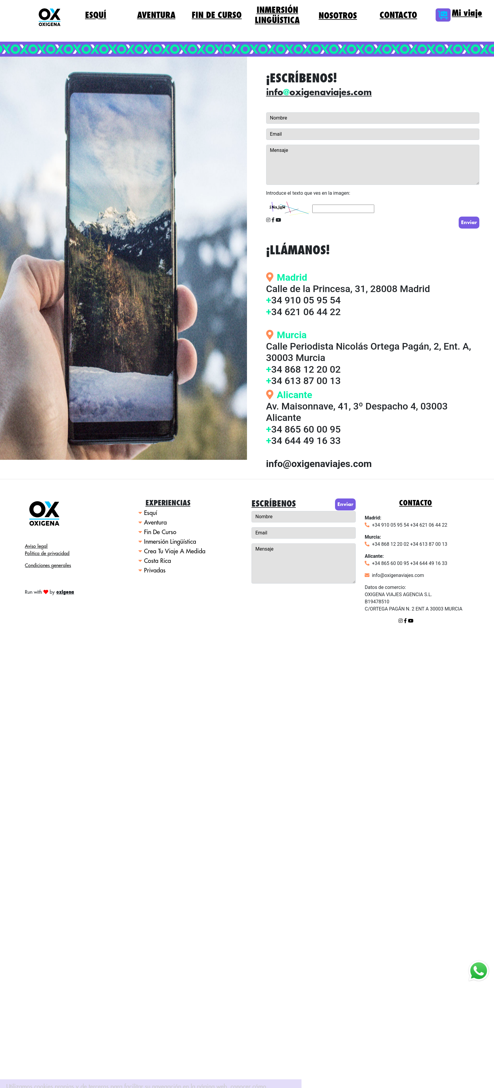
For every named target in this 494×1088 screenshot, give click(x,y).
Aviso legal (36, 546)
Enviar (469, 222)
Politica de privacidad (47, 553)
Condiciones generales (48, 565)
